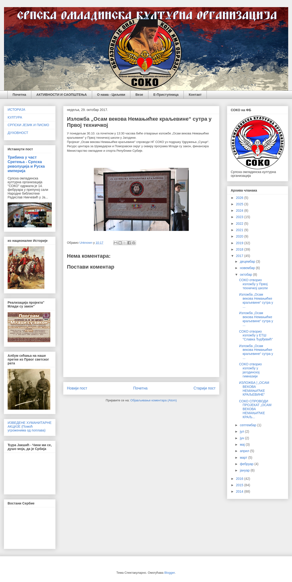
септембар (248, 425)
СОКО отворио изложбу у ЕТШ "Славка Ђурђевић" (256, 335)
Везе (139, 94)
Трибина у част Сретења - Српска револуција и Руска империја (26, 164)
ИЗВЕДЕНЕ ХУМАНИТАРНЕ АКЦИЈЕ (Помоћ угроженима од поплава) (30, 426)
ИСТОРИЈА (16, 109)
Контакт (195, 94)
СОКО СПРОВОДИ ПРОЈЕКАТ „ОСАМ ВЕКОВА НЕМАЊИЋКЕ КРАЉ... (255, 409)
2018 (240, 249)
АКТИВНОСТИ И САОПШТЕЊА (61, 94)
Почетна (19, 94)
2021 (240, 230)
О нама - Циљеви (111, 94)
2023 (240, 217)
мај (242, 444)
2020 (240, 236)
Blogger (169, 572)
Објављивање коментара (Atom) (153, 400)
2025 (240, 204)
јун (242, 438)
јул (242, 431)
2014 (240, 491)
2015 (240, 485)
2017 (240, 256)
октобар (246, 274)
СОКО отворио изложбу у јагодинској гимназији (250, 370)
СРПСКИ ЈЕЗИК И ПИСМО (28, 125)
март (244, 457)
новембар (248, 268)
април (245, 451)
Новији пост (77, 388)
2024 (240, 210)
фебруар (247, 464)
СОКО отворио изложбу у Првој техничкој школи (253, 284)
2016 (240, 479)
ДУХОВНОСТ (18, 133)
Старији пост (204, 388)
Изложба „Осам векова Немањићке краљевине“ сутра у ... (256, 300)
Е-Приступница (166, 94)
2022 (240, 223)
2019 (240, 243)
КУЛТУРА (15, 117)
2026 (240, 198)
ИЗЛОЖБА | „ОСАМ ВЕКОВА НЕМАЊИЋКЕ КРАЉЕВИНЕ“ (254, 388)
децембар (248, 261)
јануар (245, 470)
